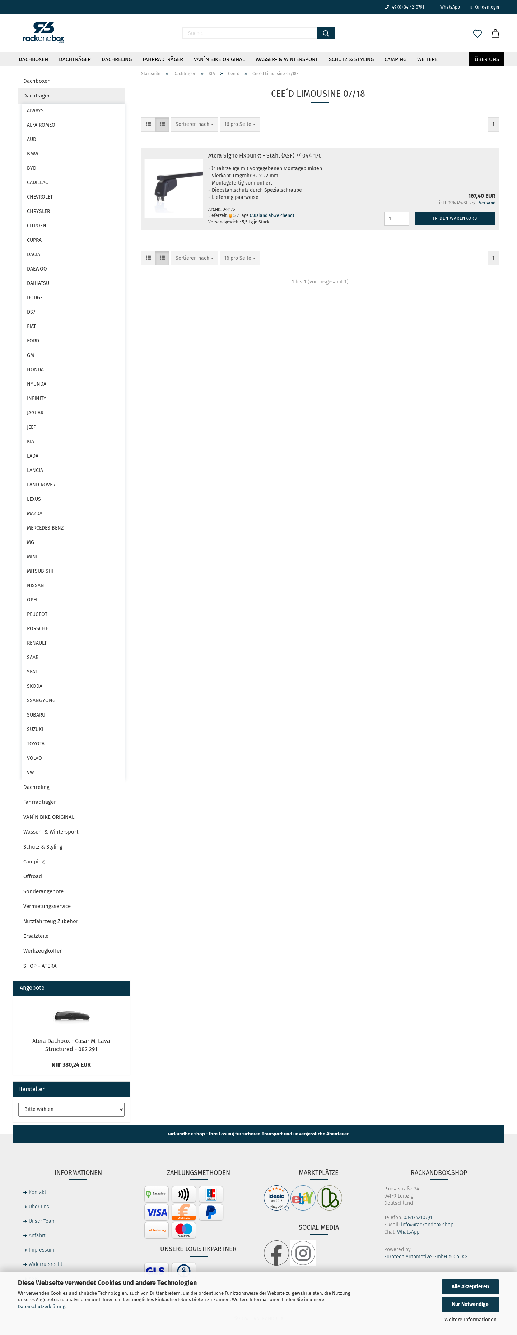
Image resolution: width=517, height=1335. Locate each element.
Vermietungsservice (47, 906)
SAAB (33, 657)
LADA (32, 456)
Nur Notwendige (470, 1304)
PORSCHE (37, 629)
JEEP (31, 427)
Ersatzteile (35, 936)
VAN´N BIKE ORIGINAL (219, 59)
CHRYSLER (38, 211)
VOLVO (34, 758)
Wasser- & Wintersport (287, 59)
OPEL (32, 600)
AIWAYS (35, 111)
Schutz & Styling (351, 59)
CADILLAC (37, 183)
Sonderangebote (43, 891)
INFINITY (36, 398)
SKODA (34, 686)
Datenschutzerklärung (41, 1306)
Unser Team (42, 1221)
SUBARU (36, 715)
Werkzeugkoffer (42, 951)
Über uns (487, 59)
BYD (31, 168)
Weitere (427, 59)
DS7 (31, 312)
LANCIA (35, 470)
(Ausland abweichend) (272, 215)
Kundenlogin (485, 7)
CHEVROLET (40, 197)
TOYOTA (36, 744)
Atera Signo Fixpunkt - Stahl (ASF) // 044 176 (265, 155)
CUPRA (34, 240)
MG (30, 542)
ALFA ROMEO (41, 125)
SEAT (32, 672)
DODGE (35, 298)
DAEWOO (37, 269)
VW (30, 772)
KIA (30, 442)
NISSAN (35, 585)
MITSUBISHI (40, 571)
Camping (395, 59)
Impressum (41, 1250)
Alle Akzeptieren (470, 1287)
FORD (33, 341)
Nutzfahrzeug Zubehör (50, 921)
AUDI (32, 139)
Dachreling (117, 59)
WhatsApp (447, 7)
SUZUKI (35, 729)
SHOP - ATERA (40, 966)
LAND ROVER (41, 485)
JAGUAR (35, 413)
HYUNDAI (37, 384)
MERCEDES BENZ (45, 528)
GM (30, 355)
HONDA (35, 370)
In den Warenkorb (455, 218)
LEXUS (34, 499)
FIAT (31, 326)
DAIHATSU (38, 283)
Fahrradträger (163, 59)
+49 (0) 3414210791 (404, 7)
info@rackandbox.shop (427, 1225)
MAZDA (34, 513)
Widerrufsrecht (45, 1264)
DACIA (33, 254)
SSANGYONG (41, 701)
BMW (32, 154)
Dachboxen (33, 59)
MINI (32, 557)
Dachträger (75, 59)
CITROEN (36, 226)
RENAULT (37, 643)
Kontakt (37, 1192)
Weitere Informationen (470, 1320)
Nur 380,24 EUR (71, 1064)
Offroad (32, 876)
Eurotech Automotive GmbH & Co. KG (426, 1257)
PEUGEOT (37, 614)
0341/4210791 (418, 1217)
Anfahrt (37, 1235)
